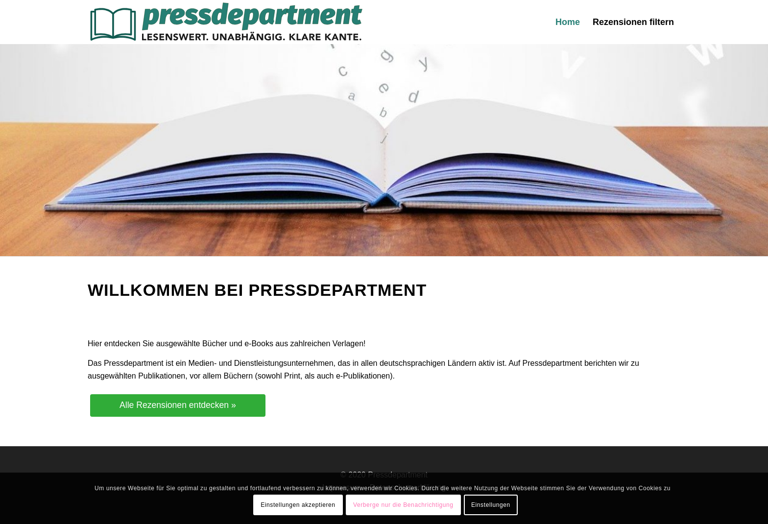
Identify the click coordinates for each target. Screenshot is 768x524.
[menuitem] (567, 22)
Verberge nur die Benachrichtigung (403, 504)
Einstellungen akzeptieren (298, 504)
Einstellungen (490, 504)
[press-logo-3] (225, 22)
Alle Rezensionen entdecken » (178, 405)
